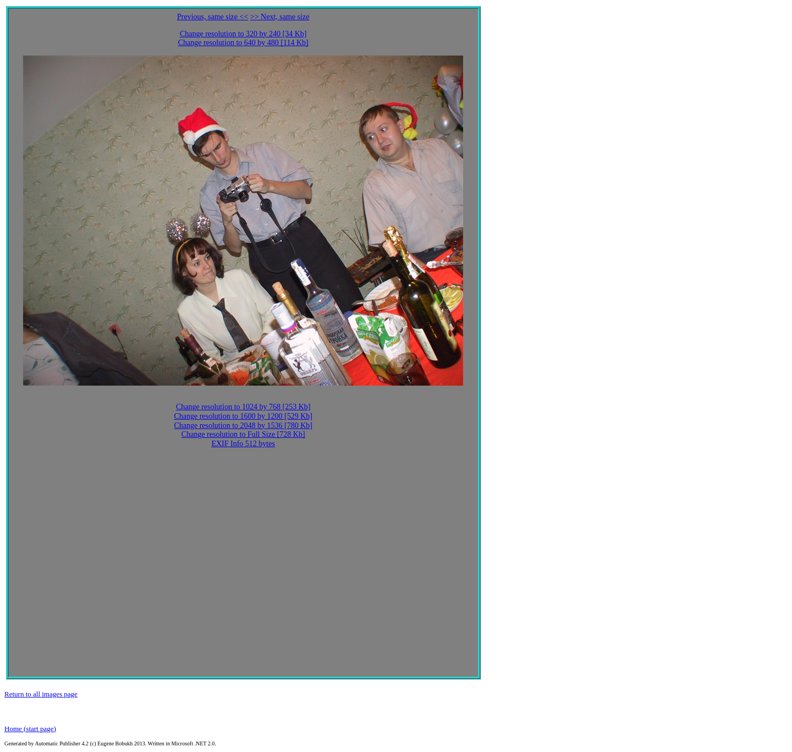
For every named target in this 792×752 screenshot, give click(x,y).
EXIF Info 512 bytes (243, 444)
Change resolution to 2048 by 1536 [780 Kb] (243, 425)
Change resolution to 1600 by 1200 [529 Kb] (243, 416)
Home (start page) (30, 728)
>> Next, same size (280, 17)
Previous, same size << (212, 17)
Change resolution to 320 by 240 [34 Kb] (243, 34)
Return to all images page (41, 694)
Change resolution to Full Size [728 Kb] (243, 434)
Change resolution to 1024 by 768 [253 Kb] (243, 407)
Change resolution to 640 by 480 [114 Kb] (243, 43)
